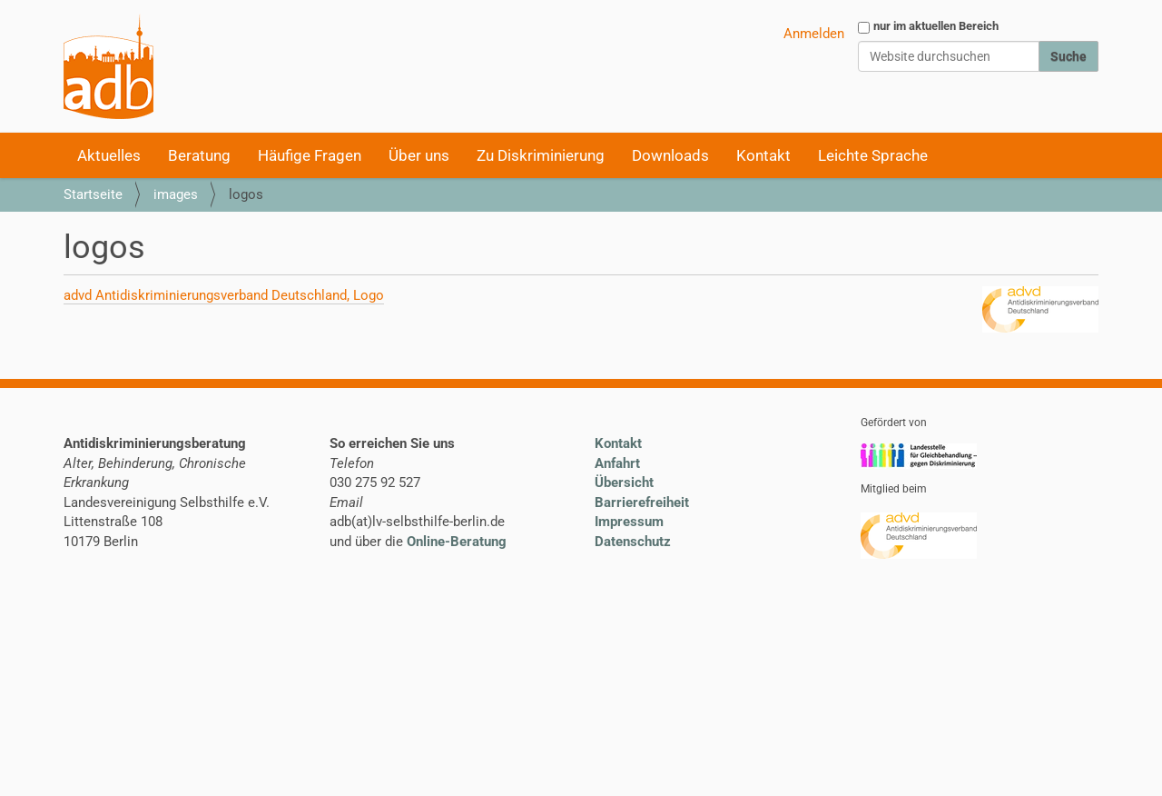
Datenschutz (633, 541)
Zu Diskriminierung (541, 155)
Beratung (199, 155)
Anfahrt (617, 463)
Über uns (419, 155)
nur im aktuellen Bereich (936, 26)
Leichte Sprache (873, 155)
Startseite (93, 194)
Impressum (629, 521)
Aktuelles (109, 155)
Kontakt (763, 155)
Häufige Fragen (309, 155)
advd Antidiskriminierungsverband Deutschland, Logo (224, 295)
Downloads (670, 155)
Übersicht (624, 482)
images (175, 194)
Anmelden (813, 33)
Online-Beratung (457, 541)
